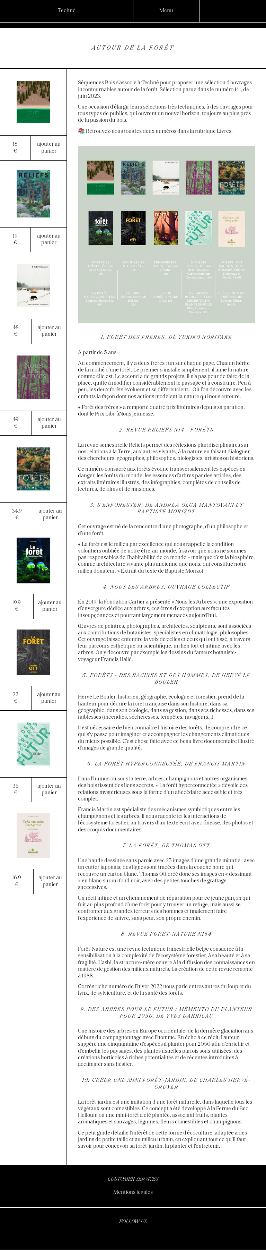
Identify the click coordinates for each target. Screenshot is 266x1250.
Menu (166, 11)
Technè (67, 11)
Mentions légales (133, 1192)
